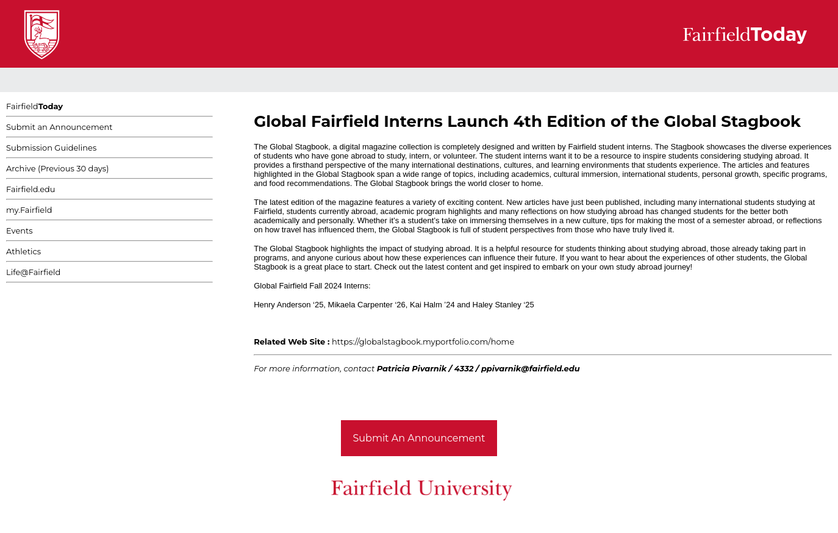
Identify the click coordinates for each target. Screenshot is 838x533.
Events (19, 230)
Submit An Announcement (419, 438)
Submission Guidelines (51, 147)
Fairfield (34, 106)
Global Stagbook (299, 146)
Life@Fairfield (33, 272)
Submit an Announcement (59, 127)
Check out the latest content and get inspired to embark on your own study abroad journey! (533, 266)
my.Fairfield (29, 210)
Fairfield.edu (31, 189)
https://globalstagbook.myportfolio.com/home (423, 341)
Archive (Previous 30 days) (57, 168)
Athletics (23, 251)
